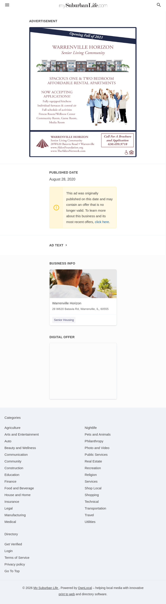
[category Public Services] (96, 454)
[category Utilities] (90, 522)
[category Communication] (16, 454)
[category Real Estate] (93, 461)
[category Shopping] (92, 495)
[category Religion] (91, 475)
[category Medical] (10, 522)
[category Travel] (89, 515)
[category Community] (12, 461)
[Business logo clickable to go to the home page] (83, 5)
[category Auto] (7, 441)
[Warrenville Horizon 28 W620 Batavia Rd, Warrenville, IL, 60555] (83, 291)
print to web (67, 594)
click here (102, 222)
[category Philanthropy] (94, 441)
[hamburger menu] (7, 5)
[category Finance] (10, 481)
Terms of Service (16, 557)
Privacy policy (14, 564)
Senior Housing (64, 320)
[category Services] (91, 481)
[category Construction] (13, 468)
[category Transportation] (95, 508)
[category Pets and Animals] (98, 434)
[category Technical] (92, 501)
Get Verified (13, 544)
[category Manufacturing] (15, 515)
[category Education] (11, 475)
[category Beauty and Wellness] (20, 448)
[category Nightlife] (91, 428)
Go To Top (12, 571)
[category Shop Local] (93, 488)
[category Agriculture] (12, 428)
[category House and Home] (17, 495)
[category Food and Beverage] (19, 488)
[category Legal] (8, 508)
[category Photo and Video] (97, 448)
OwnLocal (85, 588)
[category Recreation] (93, 468)
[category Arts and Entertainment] (21, 434)
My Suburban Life (46, 588)
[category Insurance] (11, 501)
